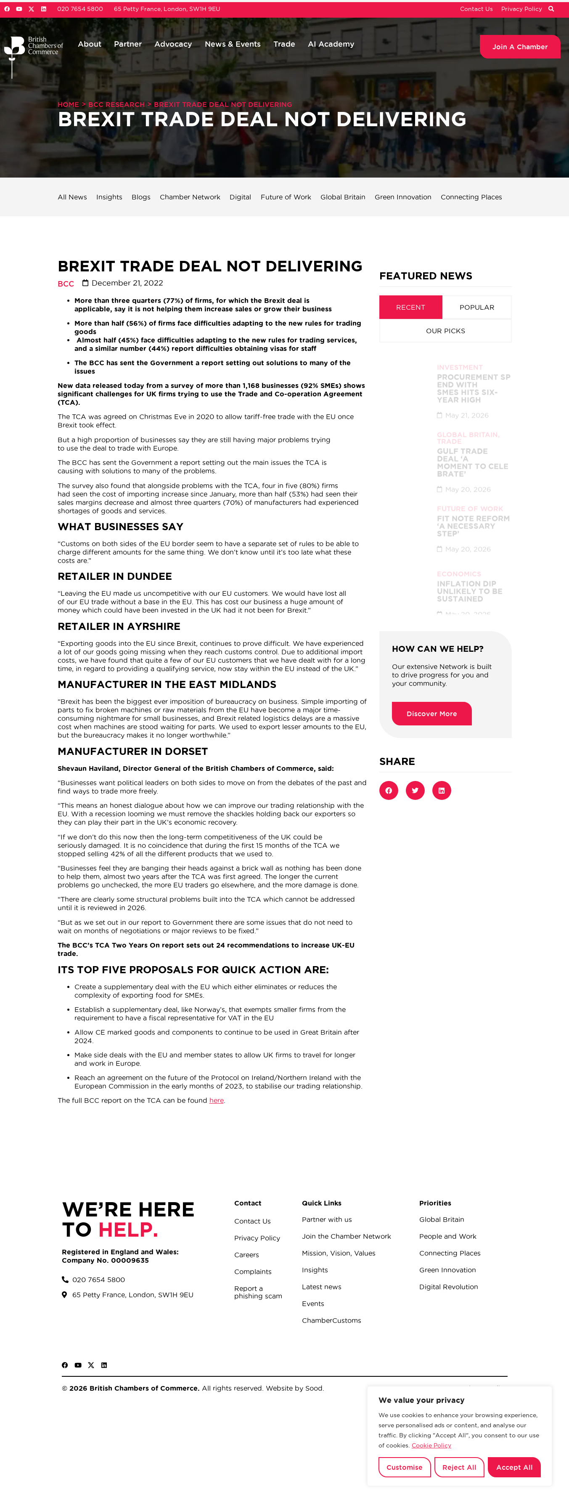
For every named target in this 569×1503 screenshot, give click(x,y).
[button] (551, 9)
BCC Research (116, 104)
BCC (66, 283)
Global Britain (342, 197)
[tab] (411, 307)
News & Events (233, 44)
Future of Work (286, 197)
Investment (460, 358)
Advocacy (173, 44)
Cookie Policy (431, 1445)
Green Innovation (403, 197)
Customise (404, 1467)
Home (68, 104)
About (89, 44)
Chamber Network (190, 197)
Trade (284, 44)
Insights (109, 197)
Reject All (459, 1467)
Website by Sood (293, 1388)
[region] (459, 1436)
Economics (459, 565)
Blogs (141, 197)
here (216, 1100)
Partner (128, 44)
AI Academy (331, 44)
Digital (240, 197)
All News (72, 197)
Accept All (514, 1467)
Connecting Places (471, 197)
